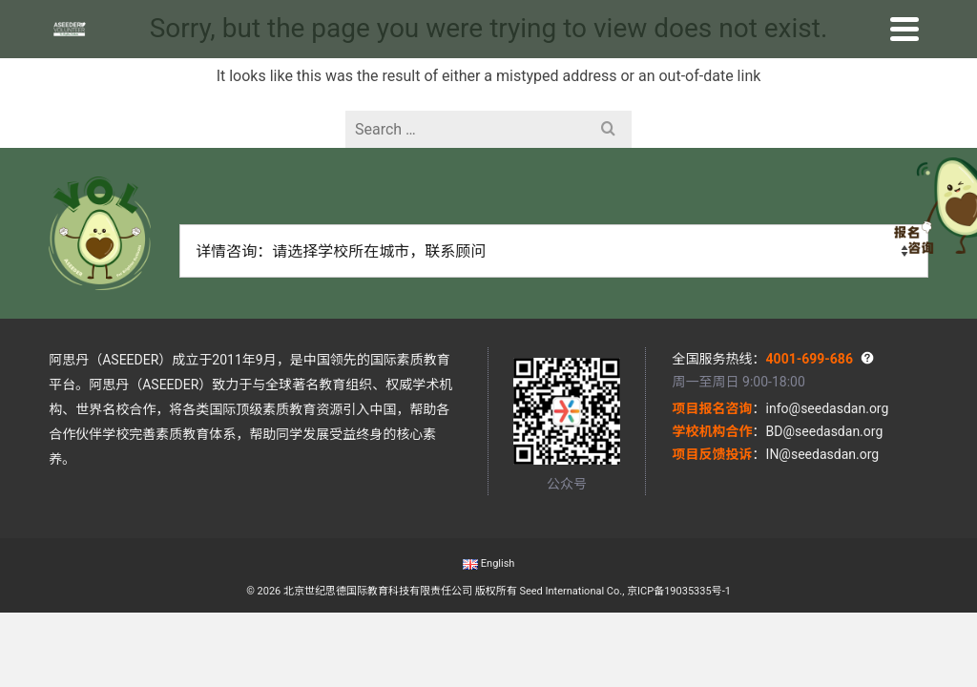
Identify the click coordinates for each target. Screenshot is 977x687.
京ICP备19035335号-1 (679, 591)
